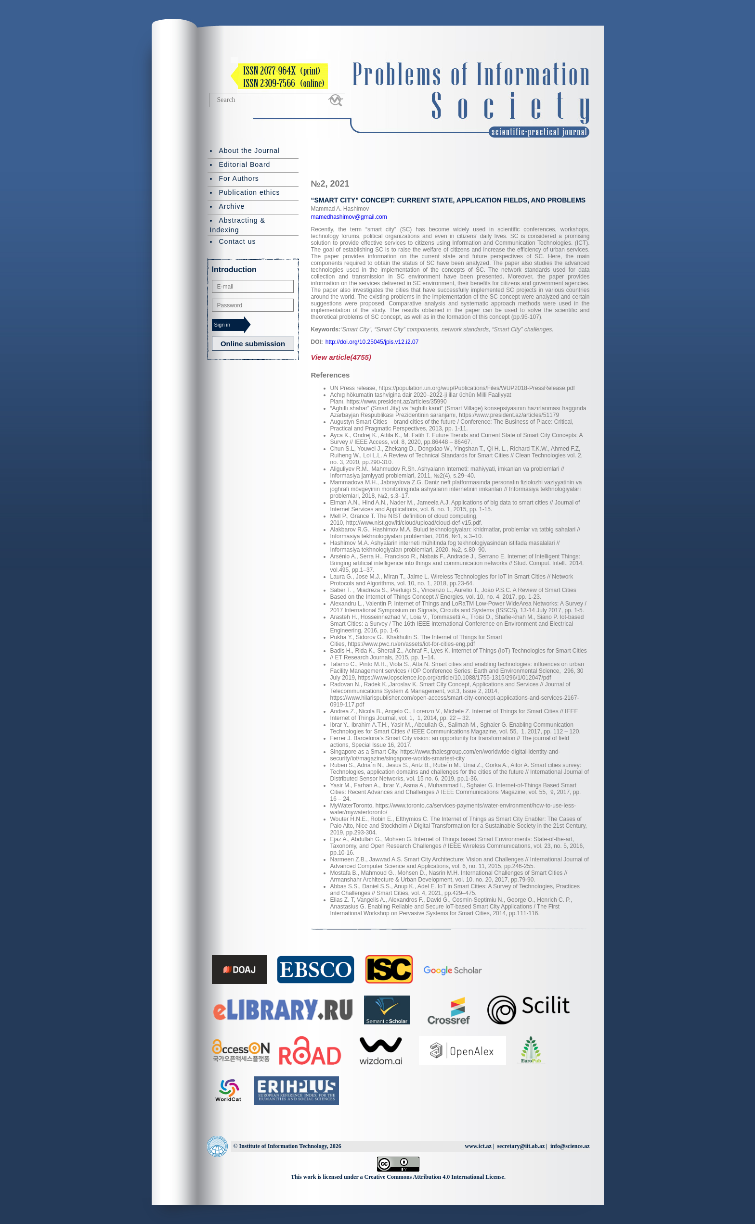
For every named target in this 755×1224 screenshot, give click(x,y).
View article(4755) (341, 357)
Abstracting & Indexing (237, 225)
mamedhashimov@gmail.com (349, 217)
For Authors (239, 178)
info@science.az (569, 1146)
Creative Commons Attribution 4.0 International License (434, 1177)
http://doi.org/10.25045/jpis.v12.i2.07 (371, 342)
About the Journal (249, 150)
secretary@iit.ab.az (521, 1146)
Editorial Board (245, 164)
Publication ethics (249, 192)
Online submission (253, 344)
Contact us (237, 241)
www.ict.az (478, 1146)
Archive (232, 206)
